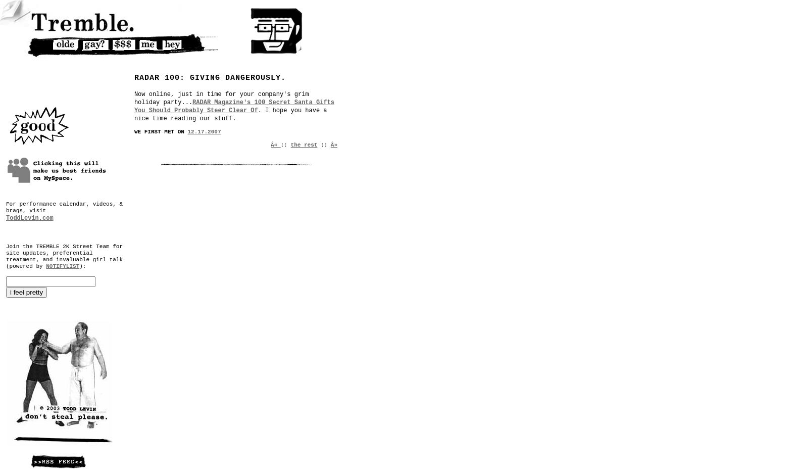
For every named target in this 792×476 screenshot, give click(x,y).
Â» (334, 145)
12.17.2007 (204, 132)
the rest (304, 145)
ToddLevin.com (30, 218)
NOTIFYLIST (62, 266)
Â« (276, 145)
